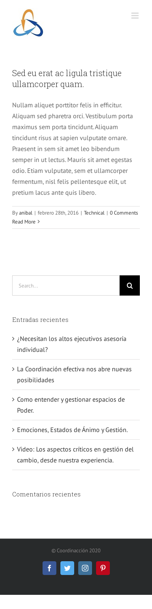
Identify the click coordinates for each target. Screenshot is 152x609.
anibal (25, 212)
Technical (94, 212)
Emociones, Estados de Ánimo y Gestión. (72, 430)
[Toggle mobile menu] (135, 15)
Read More (24, 221)
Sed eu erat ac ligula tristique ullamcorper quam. (67, 78)
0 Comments (124, 212)
